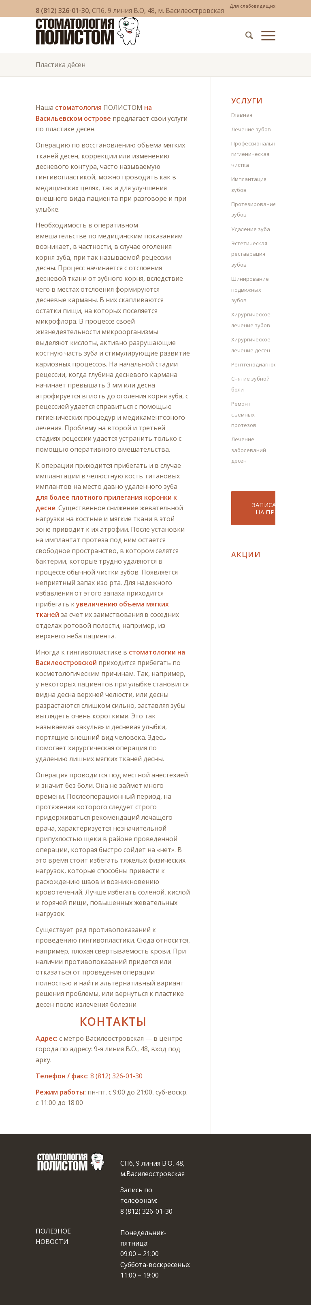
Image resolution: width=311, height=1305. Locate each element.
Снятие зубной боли (250, 384)
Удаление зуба (250, 229)
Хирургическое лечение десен (251, 345)
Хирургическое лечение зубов (251, 319)
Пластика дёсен (60, 64)
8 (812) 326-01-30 (62, 10)
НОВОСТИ (52, 1241)
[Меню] (264, 35)
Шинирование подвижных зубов (250, 289)
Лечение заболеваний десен (248, 450)
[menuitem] (250, 6)
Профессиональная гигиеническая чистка (253, 154)
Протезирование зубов (253, 209)
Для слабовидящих (252, 6)
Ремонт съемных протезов (243, 414)
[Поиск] (245, 35)
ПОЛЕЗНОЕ (53, 1231)
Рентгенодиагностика (253, 364)
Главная (241, 114)
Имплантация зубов (248, 184)
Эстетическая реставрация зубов (249, 254)
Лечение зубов (251, 129)
